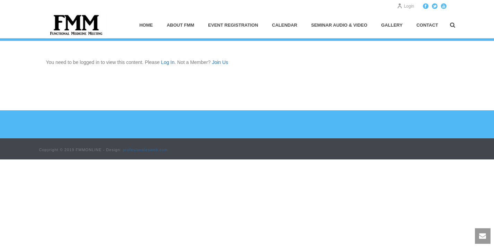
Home (146, 25)
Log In (167, 62)
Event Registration (233, 25)
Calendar (284, 25)
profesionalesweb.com (145, 150)
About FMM (180, 25)
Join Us (220, 62)
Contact (427, 25)
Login (405, 6)
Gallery (392, 25)
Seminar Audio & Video (339, 25)
